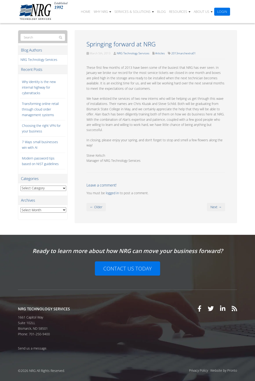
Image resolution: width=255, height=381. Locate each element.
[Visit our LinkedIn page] (222, 308)
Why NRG (102, 11)
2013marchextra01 (183, 53)
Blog (161, 11)
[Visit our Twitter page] (211, 308)
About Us (203, 11)
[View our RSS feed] (234, 308)
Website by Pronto (223, 370)
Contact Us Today (127, 268)
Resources (179, 11)
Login (222, 11)
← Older (96, 207)
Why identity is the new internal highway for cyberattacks (39, 87)
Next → (216, 207)
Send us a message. (32, 348)
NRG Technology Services (133, 53)
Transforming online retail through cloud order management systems (40, 109)
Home (85, 11)
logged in (112, 193)
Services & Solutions (134, 11)
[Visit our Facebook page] (199, 308)
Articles (160, 53)
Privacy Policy (198, 370)
